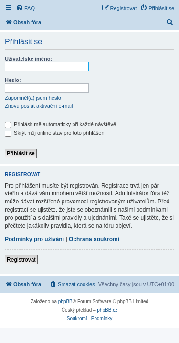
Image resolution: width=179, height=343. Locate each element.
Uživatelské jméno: (28, 58)
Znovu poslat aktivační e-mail (39, 106)
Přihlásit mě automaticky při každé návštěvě (60, 124)
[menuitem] (25, 8)
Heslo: (13, 80)
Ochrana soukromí (94, 239)
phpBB (65, 301)
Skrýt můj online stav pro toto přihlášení (55, 133)
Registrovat (21, 259)
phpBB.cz (107, 310)
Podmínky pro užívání (34, 239)
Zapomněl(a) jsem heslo (33, 98)
